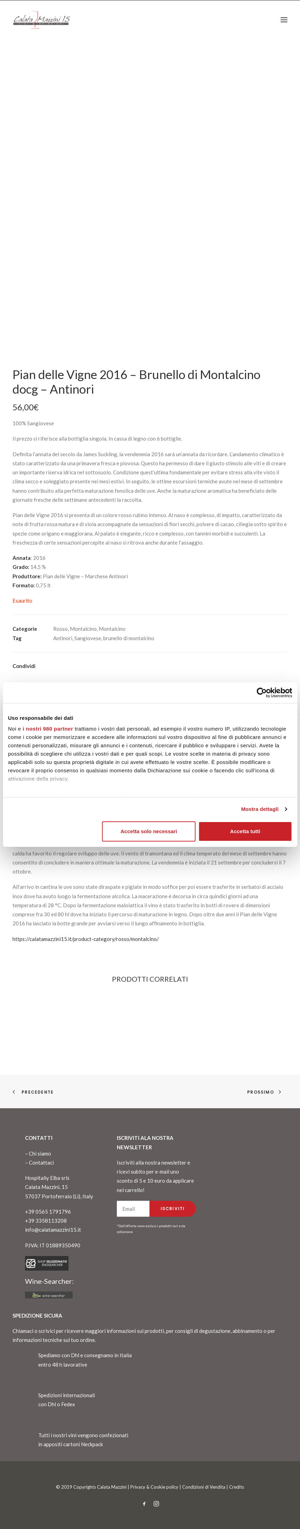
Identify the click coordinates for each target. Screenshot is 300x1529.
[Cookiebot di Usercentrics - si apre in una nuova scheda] (261, 692)
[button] (284, 20)
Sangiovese (87, 638)
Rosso (60, 629)
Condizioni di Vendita (203, 1487)
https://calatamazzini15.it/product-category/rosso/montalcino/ (86, 939)
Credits (236, 1487)
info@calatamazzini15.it (53, 1229)
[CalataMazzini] (42, 19)
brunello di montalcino (128, 638)
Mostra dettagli (259, 809)
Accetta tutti (245, 831)
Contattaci (41, 1162)
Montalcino (83, 629)
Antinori (62, 638)
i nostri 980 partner (48, 729)
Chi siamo (40, 1153)
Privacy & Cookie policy (154, 1487)
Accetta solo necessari (149, 831)
